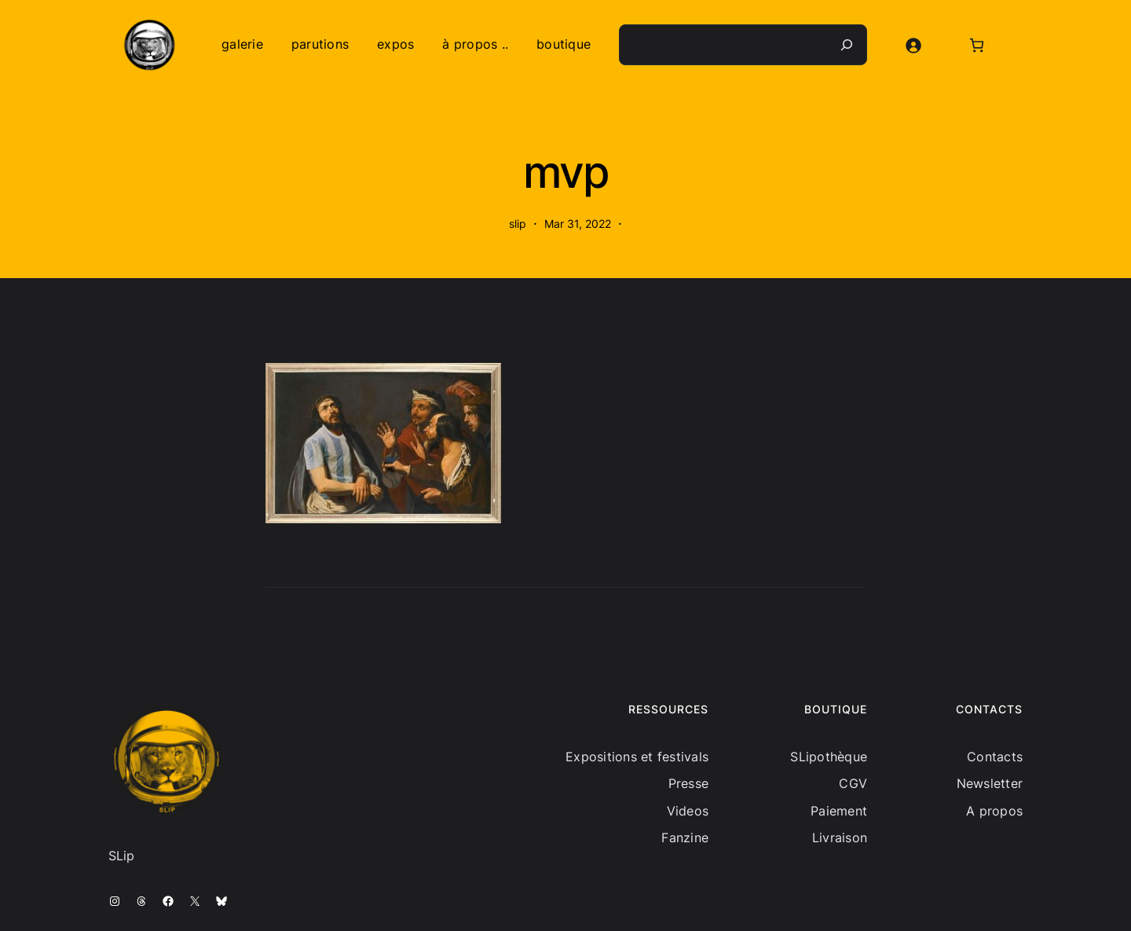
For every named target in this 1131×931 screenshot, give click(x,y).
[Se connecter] (913, 45)
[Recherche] (846, 44)
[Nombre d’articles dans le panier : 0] (976, 45)
